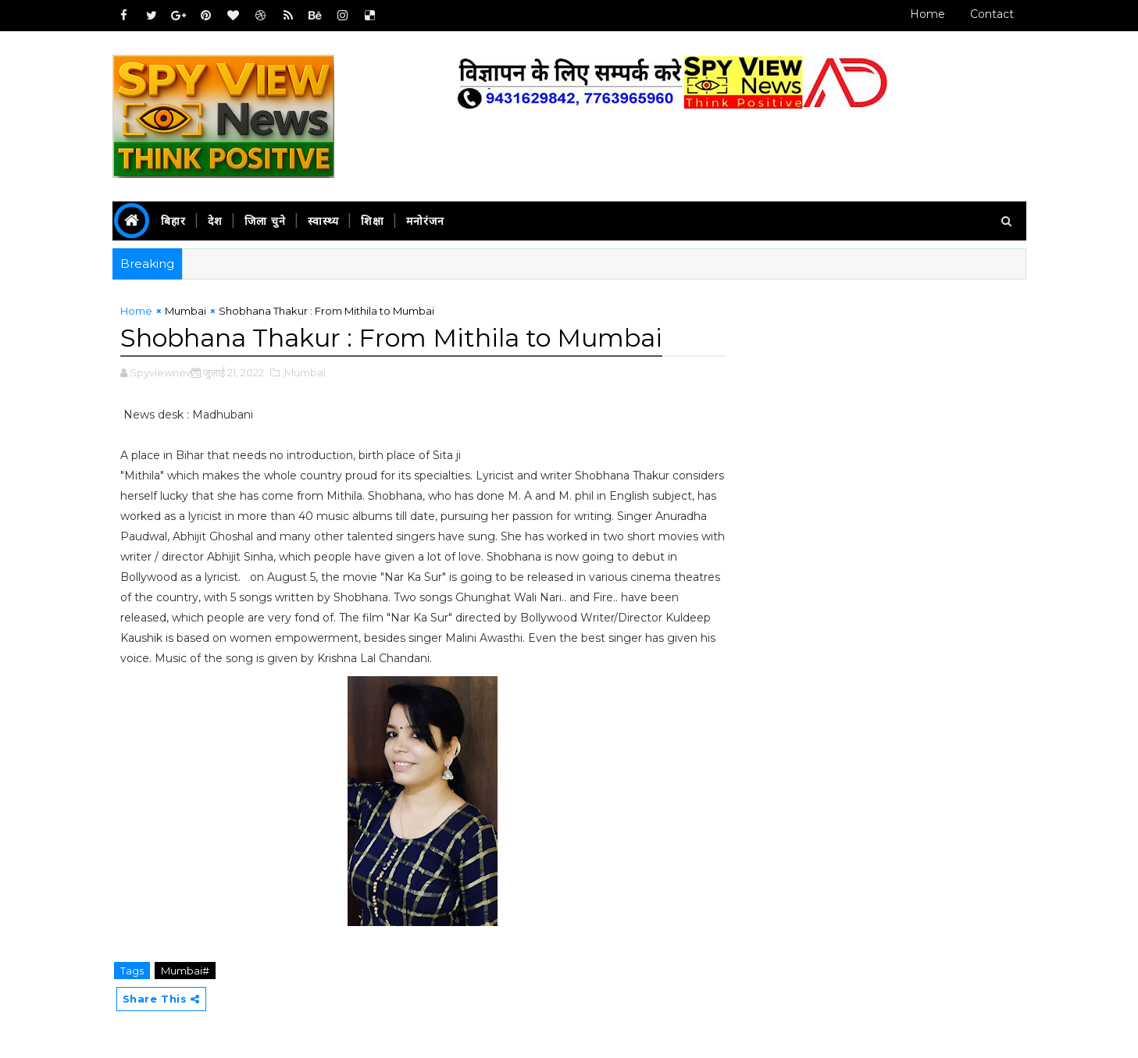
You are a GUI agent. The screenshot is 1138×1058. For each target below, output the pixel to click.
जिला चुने (265, 221)
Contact (992, 14)
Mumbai (185, 311)
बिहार (173, 221)
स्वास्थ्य (323, 221)
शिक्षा (372, 221)
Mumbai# (185, 970)
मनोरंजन (425, 221)
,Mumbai (304, 372)
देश (215, 221)
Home (927, 14)
